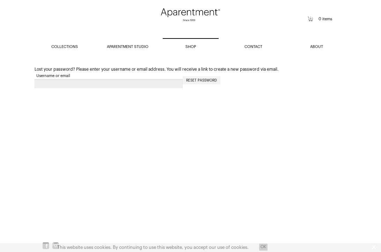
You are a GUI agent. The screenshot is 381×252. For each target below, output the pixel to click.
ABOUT (316, 47)
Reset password (201, 80)
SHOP (190, 47)
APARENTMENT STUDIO (127, 47)
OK (263, 247)
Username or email (53, 76)
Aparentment (190, 20)
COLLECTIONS (64, 47)
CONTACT (253, 47)
